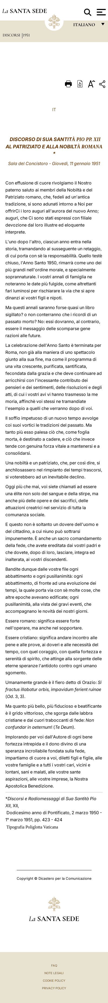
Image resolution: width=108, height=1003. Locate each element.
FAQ (54, 965)
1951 (26, 35)
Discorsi (12, 35)
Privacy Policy (54, 988)
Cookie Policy (54, 981)
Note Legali (54, 973)
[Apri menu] (100, 12)
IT (54, 109)
